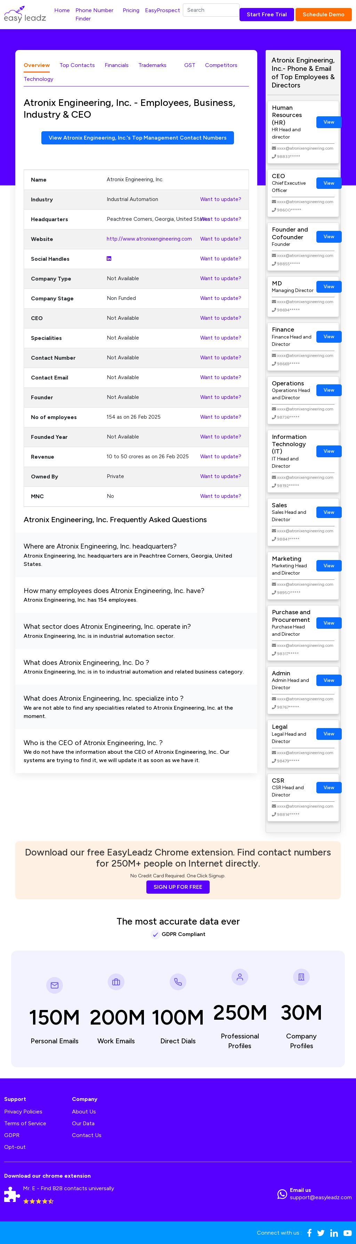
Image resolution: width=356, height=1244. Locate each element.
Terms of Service (25, 1123)
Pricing (131, 10)
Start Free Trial (267, 14)
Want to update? (220, 199)
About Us (84, 1111)
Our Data (83, 1123)
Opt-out (15, 1147)
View (329, 122)
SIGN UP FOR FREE (178, 887)
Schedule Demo (324, 14)
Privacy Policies (23, 1111)
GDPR (11, 1135)
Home (62, 10)
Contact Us (87, 1135)
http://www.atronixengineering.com (149, 239)
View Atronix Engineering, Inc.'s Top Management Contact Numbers (137, 137)
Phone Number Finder (94, 14)
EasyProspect (162, 10)
